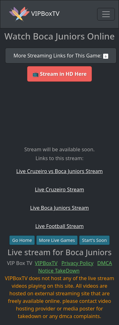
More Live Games (57, 240)
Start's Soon (94, 240)
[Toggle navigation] (106, 14)
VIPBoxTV (34, 14)
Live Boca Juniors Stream (59, 207)
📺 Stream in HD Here (59, 73)
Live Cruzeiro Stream (59, 189)
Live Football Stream (59, 226)
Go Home (22, 240)
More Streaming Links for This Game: (60, 55)
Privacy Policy (77, 263)
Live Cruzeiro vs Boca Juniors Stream (59, 171)
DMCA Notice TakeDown (75, 267)
